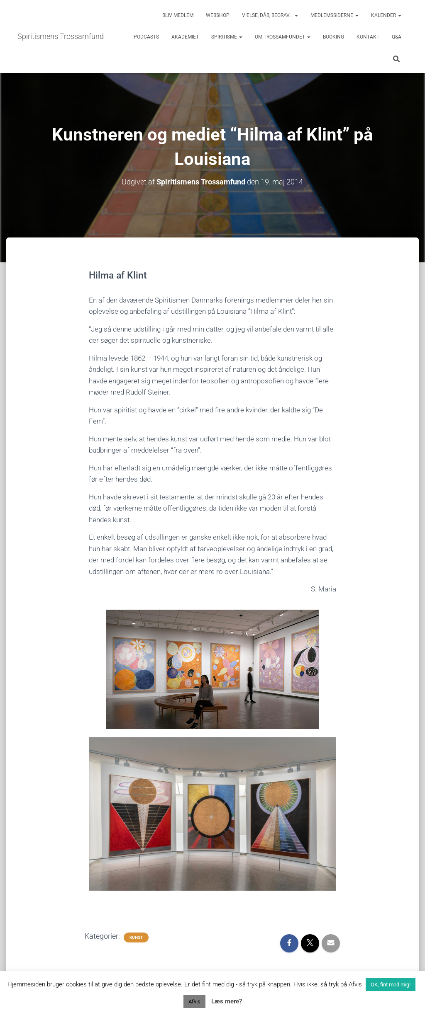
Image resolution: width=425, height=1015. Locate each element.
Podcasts (146, 37)
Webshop (218, 15)
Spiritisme (226, 37)
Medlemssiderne (334, 15)
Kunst (136, 937)
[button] (296, 15)
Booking (333, 37)
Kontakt (368, 37)
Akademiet (185, 37)
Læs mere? (226, 1001)
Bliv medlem (177, 15)
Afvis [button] (194, 1001)
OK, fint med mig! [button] (390, 984)
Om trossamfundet (282, 37)
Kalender (386, 15)
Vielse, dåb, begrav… (270, 15)
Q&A (396, 37)
